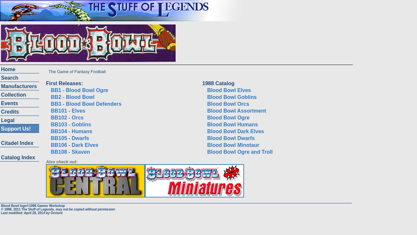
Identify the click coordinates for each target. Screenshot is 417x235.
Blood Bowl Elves (229, 90)
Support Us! (16, 129)
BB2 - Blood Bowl (72, 97)
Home (8, 69)
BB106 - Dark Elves (74, 145)
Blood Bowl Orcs (228, 104)
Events (9, 103)
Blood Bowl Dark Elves (235, 131)
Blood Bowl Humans (232, 124)
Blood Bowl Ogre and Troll (240, 152)
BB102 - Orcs (67, 117)
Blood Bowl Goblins (232, 97)
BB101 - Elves (68, 111)
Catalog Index (18, 157)
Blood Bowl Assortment (236, 111)
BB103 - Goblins (71, 124)
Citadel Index (17, 143)
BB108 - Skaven (70, 152)
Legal (8, 120)
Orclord (56, 213)
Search (9, 78)
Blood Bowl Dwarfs (231, 138)
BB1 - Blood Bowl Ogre (79, 90)
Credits (10, 112)
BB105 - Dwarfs (70, 138)
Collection (13, 95)
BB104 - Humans (71, 131)
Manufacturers (19, 86)
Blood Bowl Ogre (228, 117)
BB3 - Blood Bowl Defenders (86, 104)
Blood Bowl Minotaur (233, 145)
